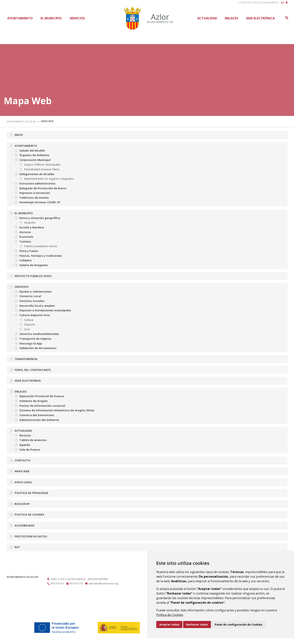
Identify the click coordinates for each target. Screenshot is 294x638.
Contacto (22, 460)
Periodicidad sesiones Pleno (41, 169)
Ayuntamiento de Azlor (21, 121)
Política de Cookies (169, 615)
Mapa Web (22, 471)
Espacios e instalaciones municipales (45, 310)
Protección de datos (31, 536)
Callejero (25, 260)
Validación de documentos (38, 348)
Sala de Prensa (29, 449)
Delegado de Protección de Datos (42, 188)
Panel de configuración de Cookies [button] (238, 624)
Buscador (22, 504)
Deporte (29, 324)
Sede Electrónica (260, 18)
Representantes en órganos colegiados (49, 178)
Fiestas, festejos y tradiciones (40, 255)
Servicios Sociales (31, 301)
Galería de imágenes (33, 265)
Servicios (77, 18)
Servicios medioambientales (39, 334)
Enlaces (231, 18)
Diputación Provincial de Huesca (41, 396)
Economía (26, 237)
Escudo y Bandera (31, 227)
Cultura (28, 320)
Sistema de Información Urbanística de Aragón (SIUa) (56, 410)
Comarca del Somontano (36, 415)
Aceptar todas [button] (169, 624)
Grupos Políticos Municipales (42, 164)
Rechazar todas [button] (197, 624)
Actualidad (207, 18)
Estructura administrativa (37, 183)
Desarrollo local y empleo (37, 306)
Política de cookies (29, 514)
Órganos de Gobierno (34, 155)
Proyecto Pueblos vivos (33, 276)
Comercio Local (30, 296)
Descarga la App (30, 343)
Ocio (27, 329)
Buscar (286, 18)
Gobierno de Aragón (33, 401)
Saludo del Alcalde (32, 150)
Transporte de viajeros (35, 338)
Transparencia (26, 359)
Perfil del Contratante (33, 370)
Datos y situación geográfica (39, 218)
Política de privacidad (31, 493)
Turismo (25, 241)
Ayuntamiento (20, 18)
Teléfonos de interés (34, 197)
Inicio (19, 135)
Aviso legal (23, 482)
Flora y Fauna (28, 251)
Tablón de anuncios (33, 440)
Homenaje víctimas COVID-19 (39, 202)
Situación (30, 222)
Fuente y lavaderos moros (40, 246)
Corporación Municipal (35, 160)
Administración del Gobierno (39, 420)
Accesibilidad (24, 525)
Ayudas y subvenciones (35, 291)
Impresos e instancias (34, 193)
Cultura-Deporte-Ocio (34, 315)
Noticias (25, 435)
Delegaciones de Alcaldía (36, 174)
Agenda (24, 445)
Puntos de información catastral (42, 406)
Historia (25, 232)
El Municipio (51, 18)
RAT (17, 547)
